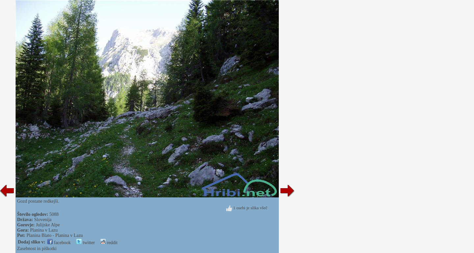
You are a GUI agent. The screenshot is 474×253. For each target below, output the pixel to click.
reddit (109, 242)
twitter (85, 242)
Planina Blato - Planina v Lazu (54, 235)
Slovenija (43, 219)
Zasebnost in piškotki (37, 248)
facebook (59, 242)
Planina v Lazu (44, 230)
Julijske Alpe (48, 224)
